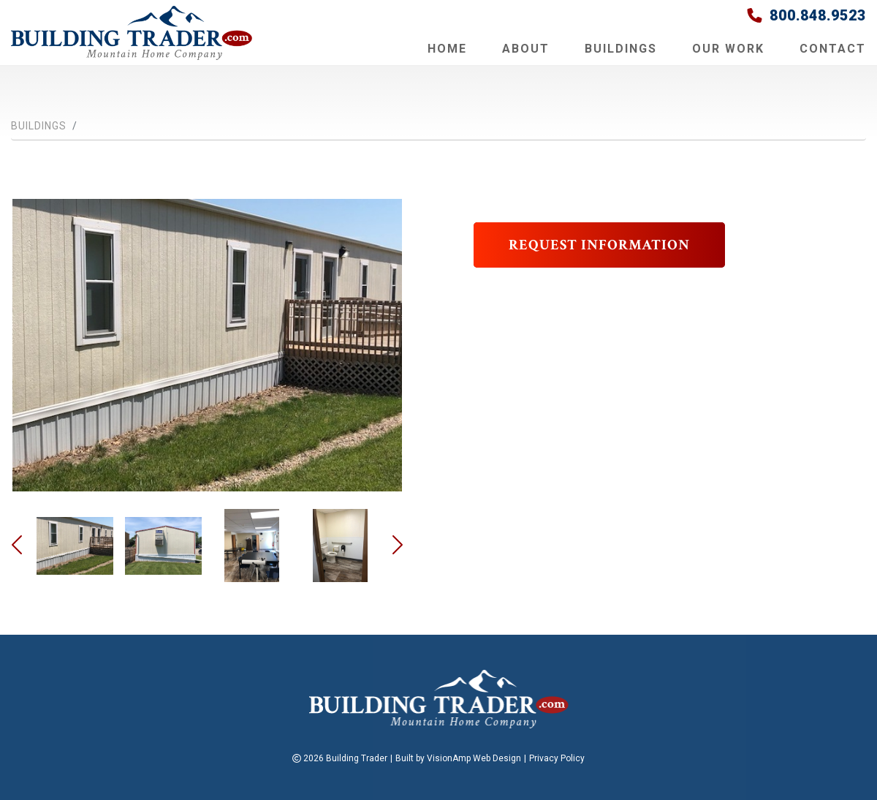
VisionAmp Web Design (474, 758)
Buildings (621, 49)
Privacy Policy (557, 758)
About (526, 49)
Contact (833, 49)
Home (447, 49)
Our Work (728, 49)
